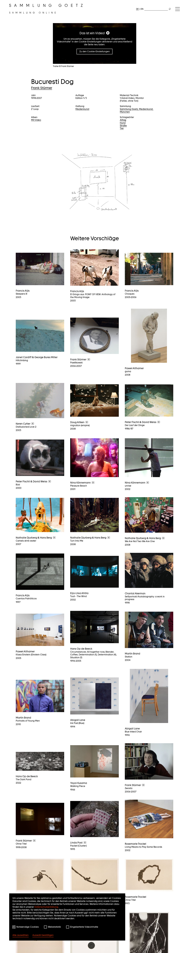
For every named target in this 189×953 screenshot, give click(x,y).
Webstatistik (54, 927)
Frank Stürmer (41, 88)
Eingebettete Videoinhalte (84, 927)
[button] (94, 181)
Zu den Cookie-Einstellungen (94, 51)
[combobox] (156, 9)
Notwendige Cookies (27, 927)
